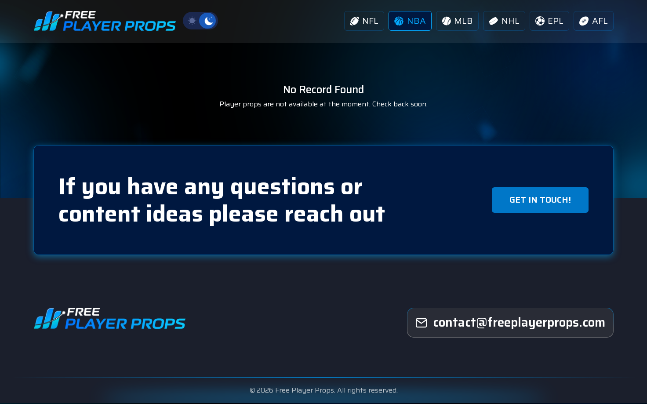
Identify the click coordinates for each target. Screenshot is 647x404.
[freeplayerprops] (510, 323)
